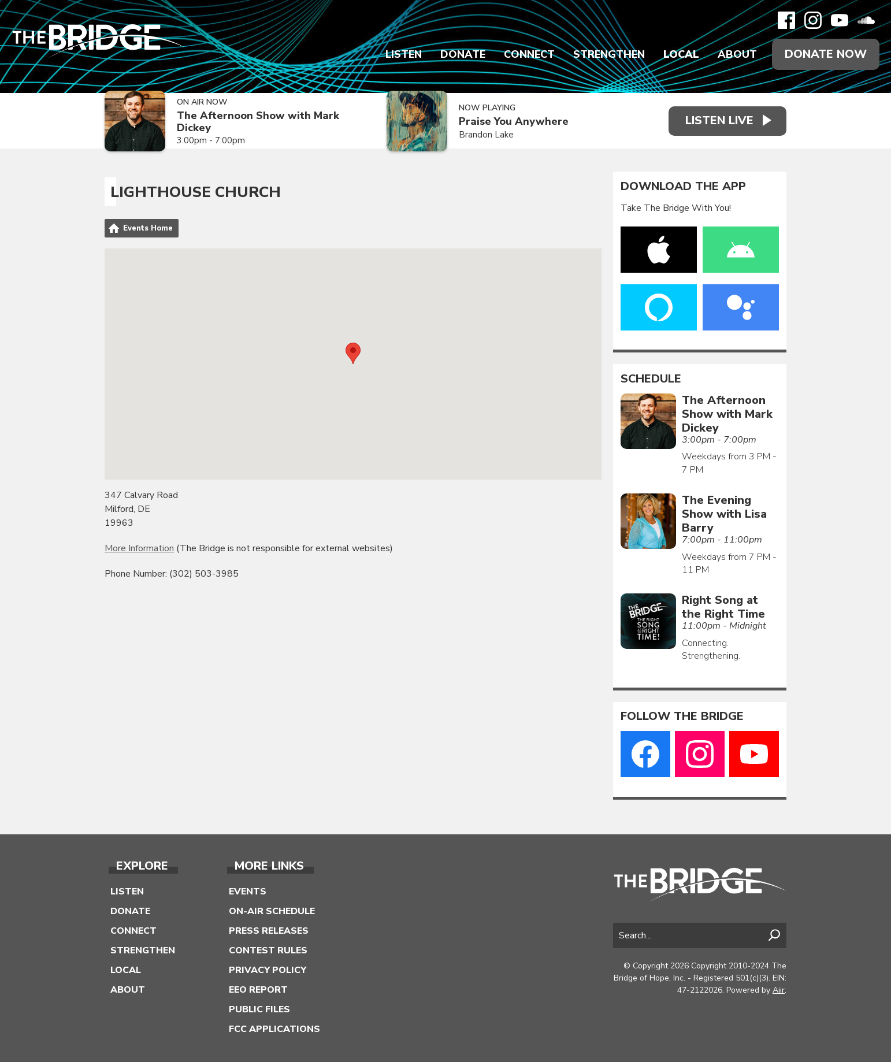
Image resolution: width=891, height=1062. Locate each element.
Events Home (148, 228)
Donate (462, 54)
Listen (403, 54)
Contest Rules (268, 950)
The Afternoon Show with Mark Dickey (258, 121)
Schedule (651, 379)
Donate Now (826, 54)
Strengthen (609, 54)
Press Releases (269, 930)
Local (681, 54)
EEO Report (258, 989)
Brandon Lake (485, 134)
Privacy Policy (267, 970)
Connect (529, 54)
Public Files (259, 1009)
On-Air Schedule (272, 911)
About (737, 54)
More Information (139, 548)
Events (247, 891)
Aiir (779, 990)
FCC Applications (274, 1029)
